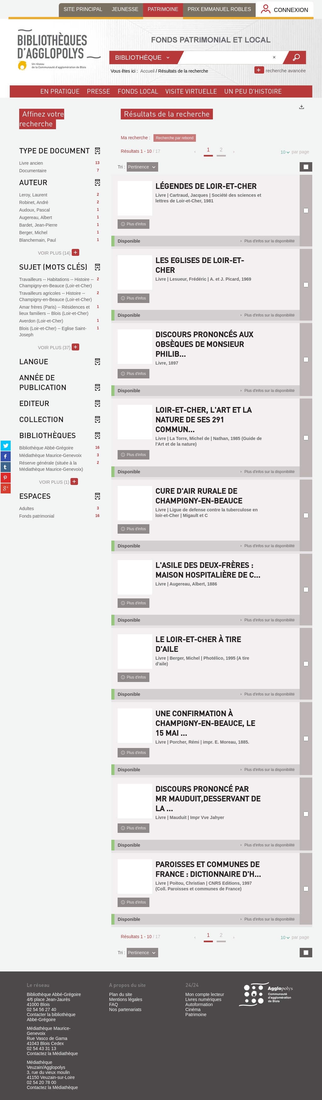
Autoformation (199, 1004)
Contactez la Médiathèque (52, 1053)
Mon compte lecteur (205, 994)
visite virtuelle (191, 91)
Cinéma (193, 1009)
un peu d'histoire (253, 91)
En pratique (60, 91)
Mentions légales (125, 999)
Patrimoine (196, 1014)
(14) (58, 252)
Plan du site (120, 994)
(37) (58, 347)
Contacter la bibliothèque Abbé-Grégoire (51, 1017)
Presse (98, 91)
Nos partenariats (125, 1009)
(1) (58, 481)
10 (283, 152)
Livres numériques (203, 999)
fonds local (138, 91)
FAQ (113, 1004)
